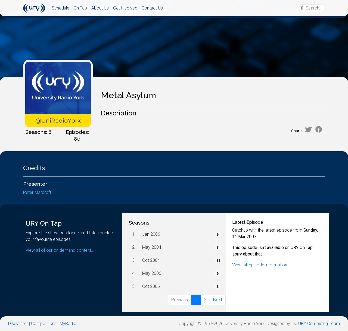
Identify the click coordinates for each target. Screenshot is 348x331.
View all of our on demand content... (60, 250)
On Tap (80, 8)
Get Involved (125, 8)
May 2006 (151, 273)
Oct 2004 (151, 260)
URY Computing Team (319, 323)
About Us (100, 8)
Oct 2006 (151, 286)
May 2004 (151, 247)
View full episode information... (261, 264)
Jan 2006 (151, 234)
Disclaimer (18, 323)
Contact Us (152, 8)
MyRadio (68, 323)
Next (217, 299)
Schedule (60, 8)
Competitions (44, 323)
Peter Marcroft (37, 192)
